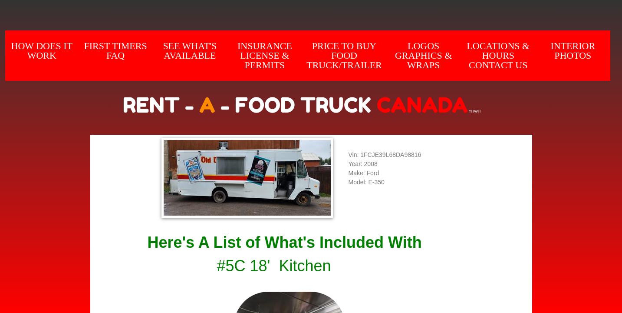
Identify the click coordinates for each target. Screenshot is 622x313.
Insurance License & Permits (264, 55)
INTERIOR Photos (572, 50)
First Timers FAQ (115, 50)
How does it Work (41, 50)
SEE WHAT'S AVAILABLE (190, 50)
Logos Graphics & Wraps (423, 55)
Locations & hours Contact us (498, 55)
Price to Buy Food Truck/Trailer (344, 55)
